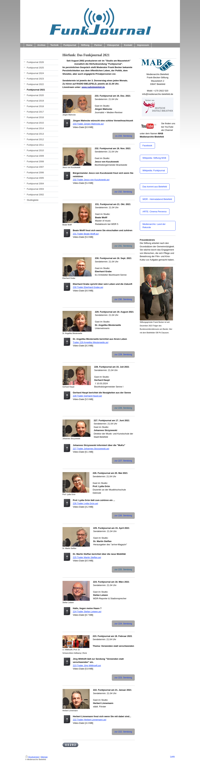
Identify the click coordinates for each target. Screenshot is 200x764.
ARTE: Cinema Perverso (155, 211)
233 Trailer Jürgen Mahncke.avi (88, 124)
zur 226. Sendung (123, 515)
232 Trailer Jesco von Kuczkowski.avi (91, 179)
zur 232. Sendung (123, 191)
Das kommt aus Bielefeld (155, 186)
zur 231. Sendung (123, 246)
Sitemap (44, 757)
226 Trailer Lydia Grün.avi (85, 503)
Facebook (147, 145)
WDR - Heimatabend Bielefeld (157, 199)
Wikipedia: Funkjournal (154, 170)
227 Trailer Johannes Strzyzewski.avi (91, 448)
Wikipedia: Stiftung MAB (154, 158)
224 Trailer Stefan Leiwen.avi (87, 611)
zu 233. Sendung (123, 136)
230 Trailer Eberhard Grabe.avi (88, 287)
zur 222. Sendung (123, 731)
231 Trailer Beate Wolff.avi (86, 233)
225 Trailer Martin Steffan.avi (87, 557)
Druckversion (32, 757)
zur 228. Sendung (123, 408)
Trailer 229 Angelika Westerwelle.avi (90, 342)
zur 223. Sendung (123, 677)
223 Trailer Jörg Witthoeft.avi (87, 665)
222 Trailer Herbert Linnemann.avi (89, 719)
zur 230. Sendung (123, 299)
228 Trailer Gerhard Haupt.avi (87, 396)
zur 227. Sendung (123, 460)
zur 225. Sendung (123, 569)
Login (172, 756)
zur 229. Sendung (123, 354)
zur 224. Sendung (123, 623)
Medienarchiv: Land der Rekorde (154, 226)
